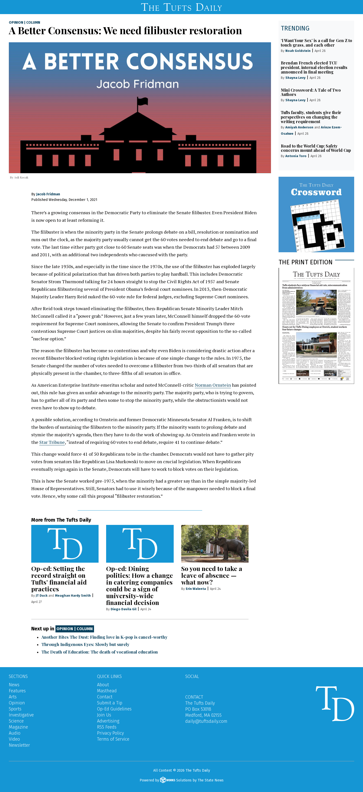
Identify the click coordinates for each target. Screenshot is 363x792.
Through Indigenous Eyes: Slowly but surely (85, 644)
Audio (14, 733)
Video (14, 739)
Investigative (21, 715)
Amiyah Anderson (299, 127)
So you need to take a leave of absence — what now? (211, 575)
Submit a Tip (109, 703)
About (103, 685)
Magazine (18, 727)
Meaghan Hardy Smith (73, 595)
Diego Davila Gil (123, 609)
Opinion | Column (74, 629)
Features (17, 691)
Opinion (16, 23)
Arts (13, 697)
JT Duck (41, 595)
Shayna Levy (295, 78)
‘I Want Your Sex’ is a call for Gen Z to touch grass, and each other (316, 43)
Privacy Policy (110, 733)
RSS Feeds (106, 727)
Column (33, 23)
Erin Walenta (196, 589)
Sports (15, 709)
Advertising (108, 721)
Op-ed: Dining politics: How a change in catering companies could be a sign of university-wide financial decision (139, 585)
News (14, 685)
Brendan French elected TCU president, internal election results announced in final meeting (314, 67)
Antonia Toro (296, 156)
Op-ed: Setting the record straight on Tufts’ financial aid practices (59, 578)
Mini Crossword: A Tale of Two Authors (311, 92)
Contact (104, 697)
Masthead (107, 691)
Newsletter (19, 745)
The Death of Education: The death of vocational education (99, 652)
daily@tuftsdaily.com (206, 721)
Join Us (104, 715)
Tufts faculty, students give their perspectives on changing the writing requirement (311, 117)
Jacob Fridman (48, 194)
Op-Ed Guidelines (114, 709)
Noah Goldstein (298, 51)
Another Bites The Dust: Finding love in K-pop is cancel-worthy (104, 637)
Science (16, 721)
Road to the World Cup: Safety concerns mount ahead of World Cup (316, 148)
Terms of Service (113, 739)
